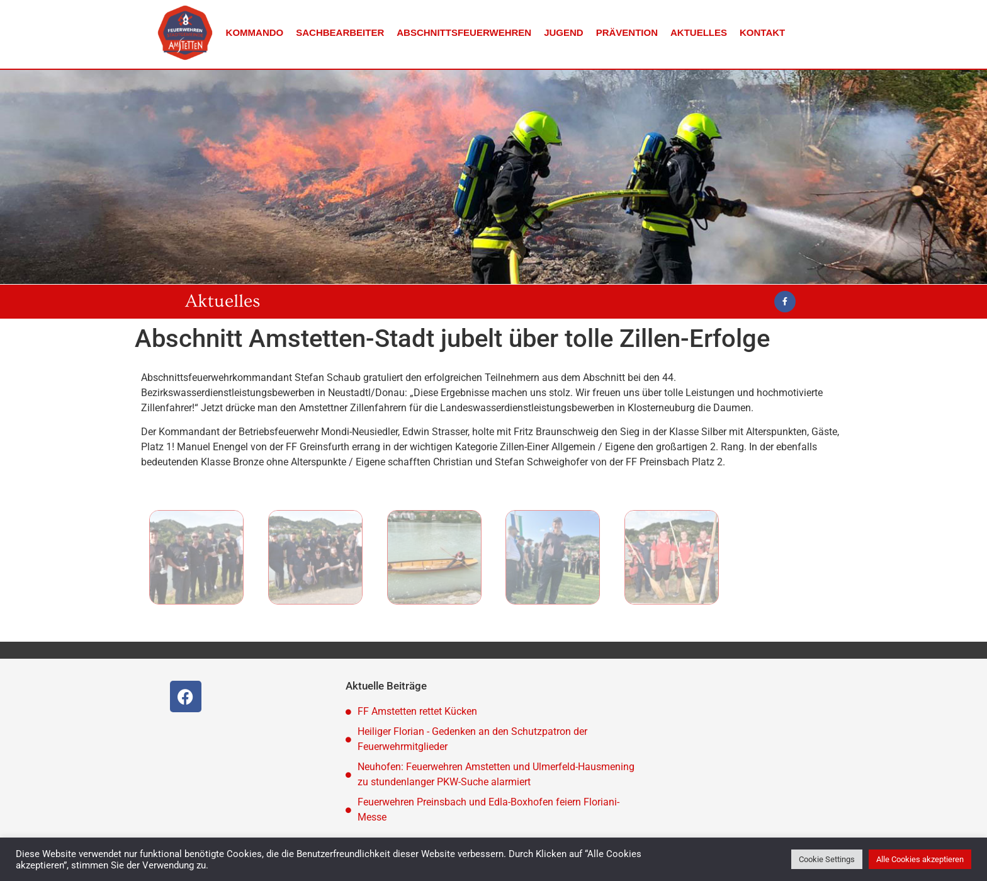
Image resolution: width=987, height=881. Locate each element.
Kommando (255, 32)
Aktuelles (698, 32)
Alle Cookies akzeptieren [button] (920, 859)
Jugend (564, 32)
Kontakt (762, 32)
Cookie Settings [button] (827, 859)
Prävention (627, 32)
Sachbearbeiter (340, 32)
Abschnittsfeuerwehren (464, 32)
